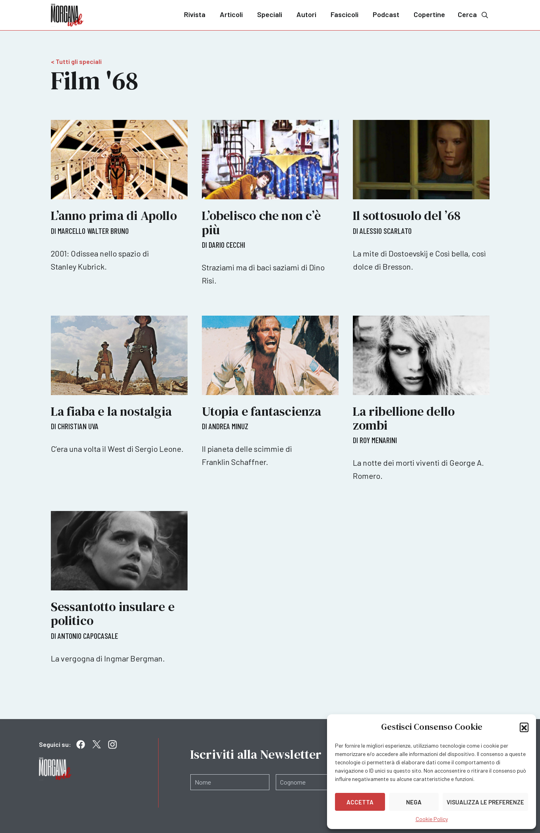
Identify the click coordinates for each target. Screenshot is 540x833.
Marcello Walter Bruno (93, 230)
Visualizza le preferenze (485, 802)
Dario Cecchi (227, 244)
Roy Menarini (378, 440)
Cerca (474, 14)
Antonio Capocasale (88, 635)
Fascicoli (344, 14)
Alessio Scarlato (386, 230)
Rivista (194, 14)
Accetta (360, 802)
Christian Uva (78, 426)
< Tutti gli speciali (76, 61)
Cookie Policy (432, 819)
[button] (524, 727)
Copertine (429, 14)
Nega (414, 802)
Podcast (386, 14)
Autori (306, 14)
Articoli (231, 14)
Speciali (269, 14)
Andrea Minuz (228, 426)
